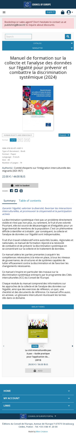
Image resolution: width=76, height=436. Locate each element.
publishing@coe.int (14, 24)
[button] (72, 345)
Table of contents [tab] (30, 200)
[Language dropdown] (51, 12)
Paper (13, 140)
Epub (27, 140)
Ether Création (42, 431)
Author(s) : (7, 167)
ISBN (4, 148)
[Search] (18, 36)
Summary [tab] (9, 200)
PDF (20, 140)
